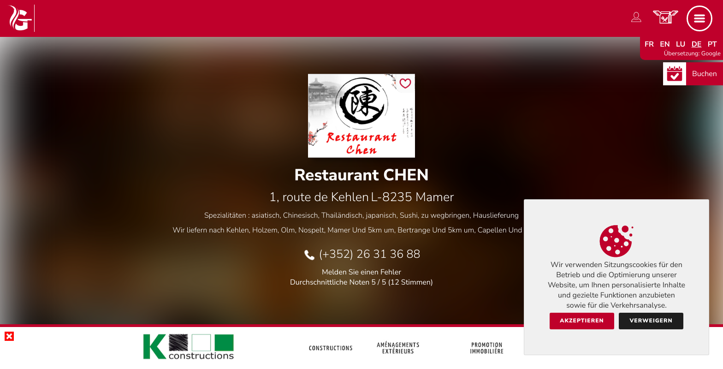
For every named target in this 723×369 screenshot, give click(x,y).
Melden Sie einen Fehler (361, 272)
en (665, 44)
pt (712, 44)
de (697, 44)
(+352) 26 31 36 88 (369, 254)
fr (649, 44)
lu (680, 44)
